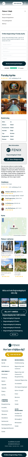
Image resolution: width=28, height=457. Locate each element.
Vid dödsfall (18, 383)
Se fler (14, 334)
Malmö (3, 381)
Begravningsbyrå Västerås (12, 327)
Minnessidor (18, 422)
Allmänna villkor (14, 441)
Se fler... (3, 395)
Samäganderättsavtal (7, 428)
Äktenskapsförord (6, 424)
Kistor (16, 394)
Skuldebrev (4, 418)
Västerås (3, 388)
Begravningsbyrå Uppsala (11, 318)
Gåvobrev (4, 414)
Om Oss (3, 360)
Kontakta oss (5, 366)
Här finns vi (5, 371)
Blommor (17, 397)
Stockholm (4, 374)
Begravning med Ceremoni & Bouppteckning (19, 374)
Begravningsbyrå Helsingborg (12, 330)
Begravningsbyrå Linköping (12, 324)
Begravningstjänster (19, 360)
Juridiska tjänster (4, 400)
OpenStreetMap (18, 235)
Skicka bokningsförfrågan (14, 63)
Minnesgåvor (18, 419)
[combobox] (14, 311)
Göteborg (4, 377)
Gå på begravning (19, 409)
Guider (17, 404)
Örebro (3, 391)
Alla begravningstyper (21, 387)
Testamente (4, 411)
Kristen (12, 133)
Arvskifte (4, 407)
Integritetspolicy (14, 443)
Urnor (16, 400)
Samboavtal (4, 421)
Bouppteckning (5, 404)
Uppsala (3, 384)
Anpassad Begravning (21, 380)
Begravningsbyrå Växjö (14, 155)
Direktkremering (19, 363)
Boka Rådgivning (16, 159)
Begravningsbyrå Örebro (11, 321)
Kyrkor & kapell (19, 390)
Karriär (3, 363)
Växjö (11, 130)
